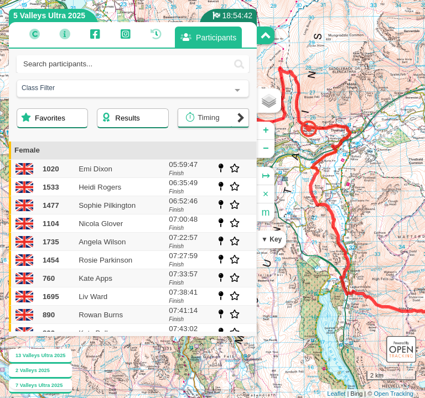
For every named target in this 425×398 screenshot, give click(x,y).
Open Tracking (393, 393)
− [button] (266, 148)
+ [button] (266, 130)
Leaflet (336, 393)
